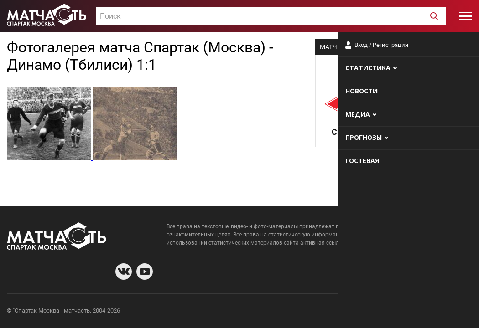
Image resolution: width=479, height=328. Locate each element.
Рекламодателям (448, 311)
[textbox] (271, 16)
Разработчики (397, 311)
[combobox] (271, 16)
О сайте (361, 311)
